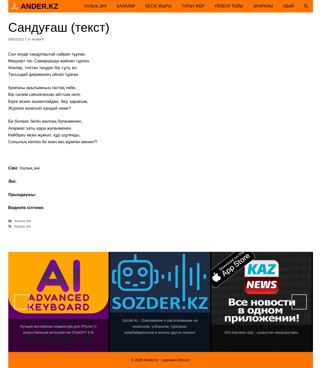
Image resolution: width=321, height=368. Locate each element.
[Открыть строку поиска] (306, 6)
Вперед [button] (299, 301)
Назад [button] (21, 301)
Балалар (126, 6)
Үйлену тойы (228, 6)
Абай (288, 6)
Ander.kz (39, 6)
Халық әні (95, 6)
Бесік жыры (158, 6)
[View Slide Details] (58, 302)
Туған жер (193, 6)
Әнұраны (263, 6)
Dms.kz (184, 360)
